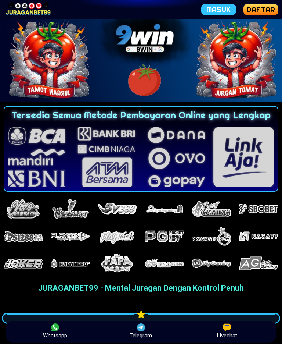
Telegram (141, 331)
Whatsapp (55, 331)
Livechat (227, 331)
